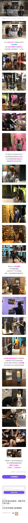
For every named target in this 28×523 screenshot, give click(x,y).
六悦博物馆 (14, 477)
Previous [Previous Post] (4, 499)
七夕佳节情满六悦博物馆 (12, 508)
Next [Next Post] (3, 506)
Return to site (7, 1)
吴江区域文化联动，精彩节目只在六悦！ (13, 502)
